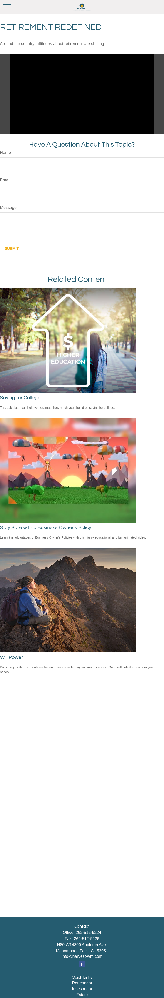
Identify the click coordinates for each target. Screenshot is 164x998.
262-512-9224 (88, 932)
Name (5, 152)
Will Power (11, 657)
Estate (82, 995)
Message (8, 207)
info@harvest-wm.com (82, 956)
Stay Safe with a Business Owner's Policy (45, 527)
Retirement (82, 983)
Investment (82, 989)
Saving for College (20, 397)
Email (5, 180)
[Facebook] (82, 964)
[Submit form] (11, 248)
